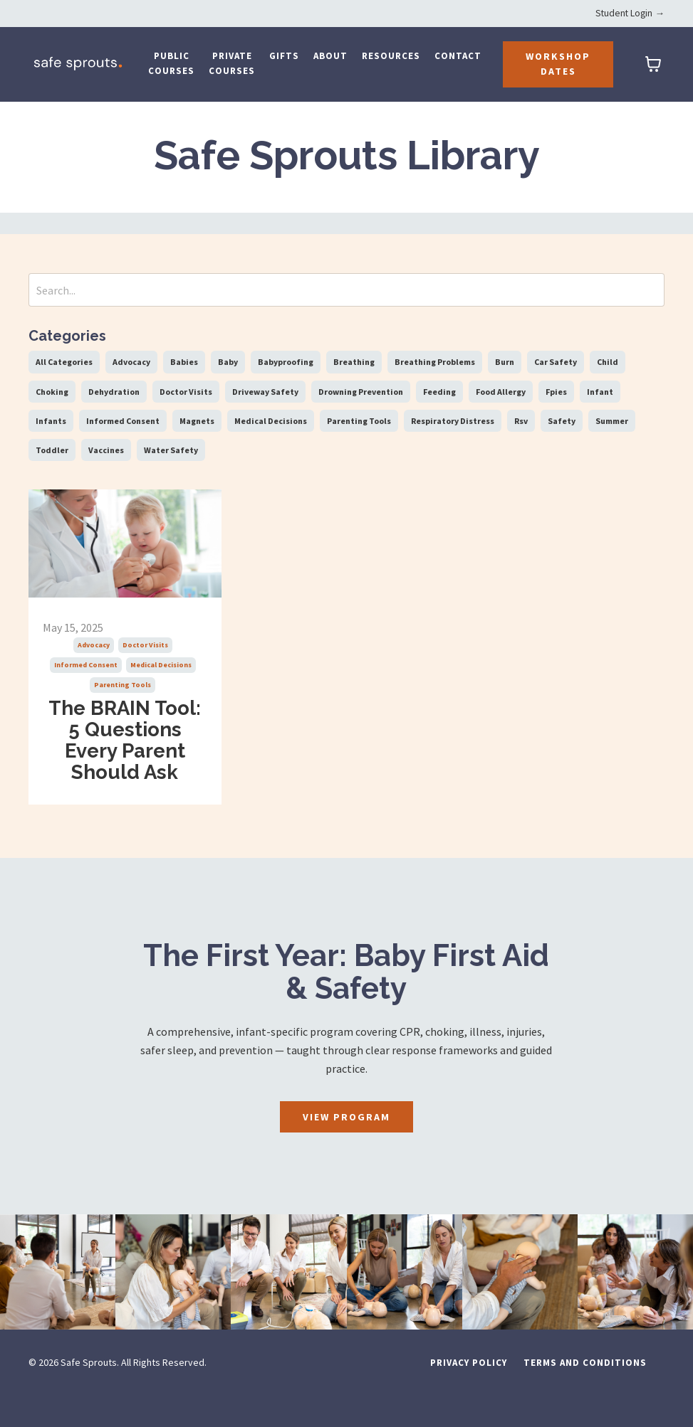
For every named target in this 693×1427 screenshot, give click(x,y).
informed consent (86, 664)
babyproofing (285, 361)
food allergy (501, 391)
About (330, 56)
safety (561, 420)
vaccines (106, 450)
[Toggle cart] (653, 64)
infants (51, 420)
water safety (171, 450)
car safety (555, 361)
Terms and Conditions (585, 1394)
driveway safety (265, 391)
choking (52, 391)
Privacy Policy (468, 1394)
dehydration (114, 391)
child (607, 361)
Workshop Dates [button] (558, 64)
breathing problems (435, 361)
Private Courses (232, 63)
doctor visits (145, 644)
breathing (354, 361)
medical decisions (161, 664)
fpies (556, 391)
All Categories (64, 361)
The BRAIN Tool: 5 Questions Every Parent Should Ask (125, 756)
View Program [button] (346, 1148)
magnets (196, 420)
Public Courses (171, 63)
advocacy (94, 644)
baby (228, 361)
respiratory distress (452, 420)
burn (504, 361)
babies (184, 361)
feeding (439, 391)
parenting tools (122, 684)
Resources (391, 56)
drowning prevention (360, 391)
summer (611, 420)
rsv (521, 420)
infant (600, 391)
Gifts (284, 56)
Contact (457, 56)
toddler (52, 450)
